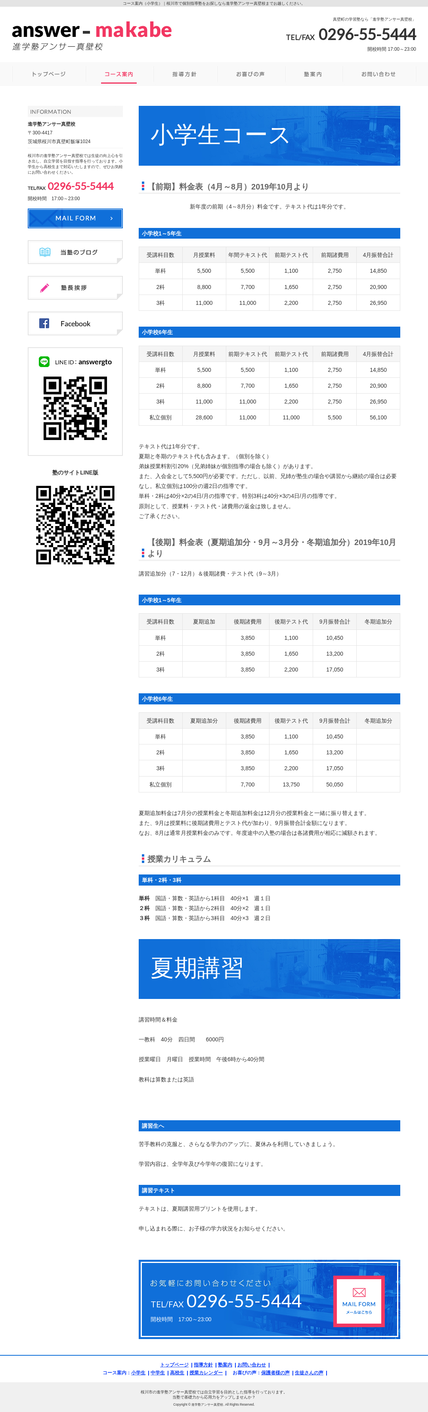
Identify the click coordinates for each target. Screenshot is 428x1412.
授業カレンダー (206, 1373)
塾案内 (225, 1365)
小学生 (138, 1373)
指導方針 (203, 1365)
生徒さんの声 (309, 1373)
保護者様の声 (275, 1373)
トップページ (174, 1365)
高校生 (177, 1373)
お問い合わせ (251, 1365)
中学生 (158, 1373)
